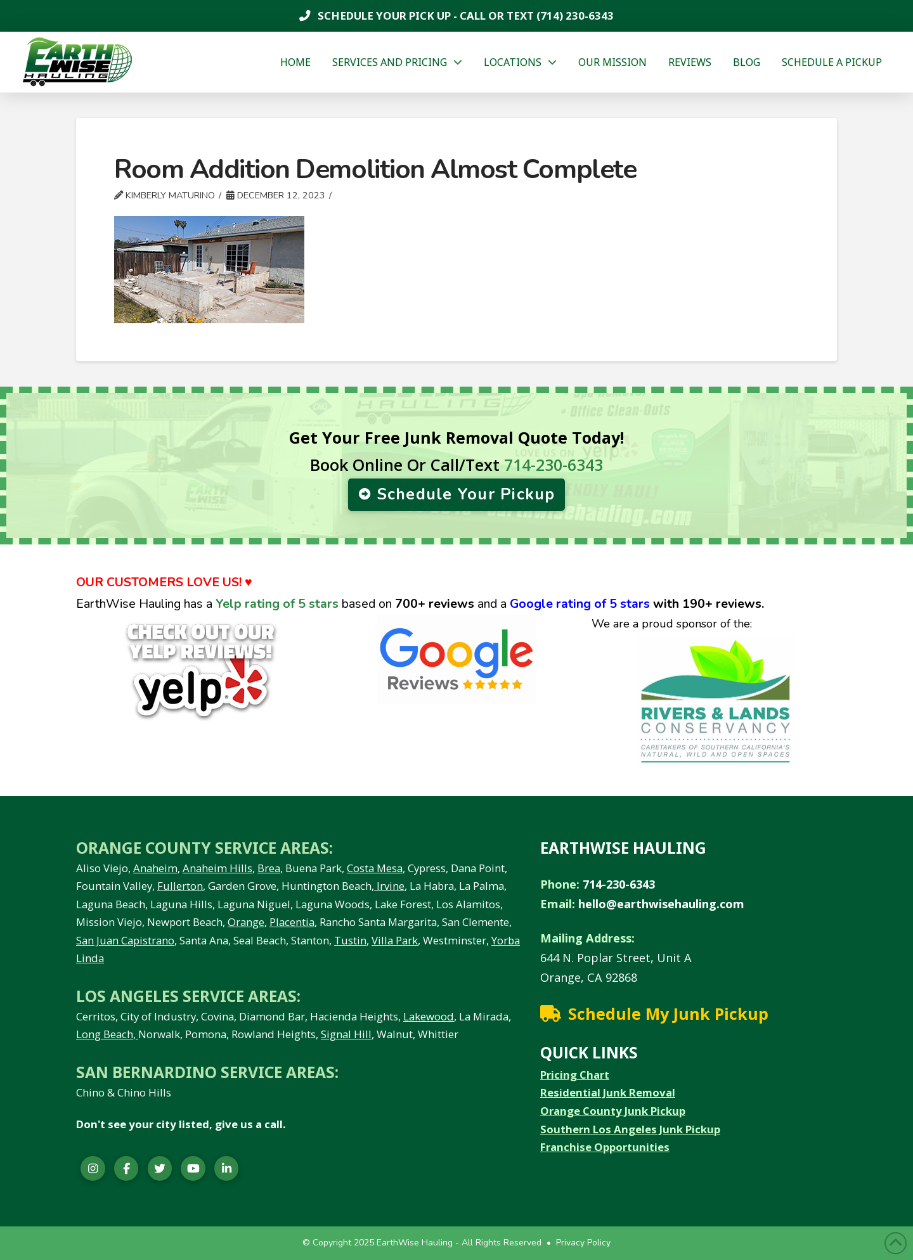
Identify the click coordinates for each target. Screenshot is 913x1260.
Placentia (291, 922)
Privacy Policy (583, 1243)
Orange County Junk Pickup (612, 1110)
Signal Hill (346, 1034)
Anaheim (155, 868)
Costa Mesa (375, 868)
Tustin (350, 940)
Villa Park (395, 940)
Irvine (389, 885)
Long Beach (104, 1034)
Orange (246, 922)
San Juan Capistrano (125, 940)
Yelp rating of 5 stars (277, 603)
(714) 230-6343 (574, 15)
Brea (268, 868)
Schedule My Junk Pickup (668, 1013)
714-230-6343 (553, 464)
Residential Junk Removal (607, 1092)
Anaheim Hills (217, 868)
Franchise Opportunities (605, 1147)
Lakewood (428, 1016)
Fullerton (180, 885)
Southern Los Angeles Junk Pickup (630, 1129)
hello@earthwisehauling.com (661, 903)
